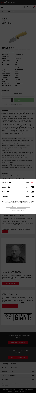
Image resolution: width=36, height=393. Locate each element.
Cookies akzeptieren (23, 206)
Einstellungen (10, 206)
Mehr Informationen (26, 202)
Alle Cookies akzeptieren (18, 210)
